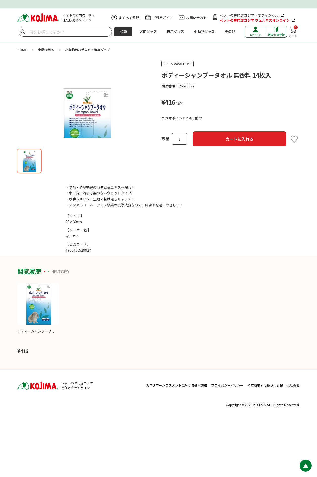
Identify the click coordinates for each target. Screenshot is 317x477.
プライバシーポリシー (227, 444)
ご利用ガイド (162, 17)
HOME (22, 50)
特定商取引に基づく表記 (265, 444)
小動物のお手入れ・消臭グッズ (87, 50)
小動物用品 (46, 50)
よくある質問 (129, 17)
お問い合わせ (196, 17)
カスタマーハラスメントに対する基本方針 (176, 444)
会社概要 (293, 444)
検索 (123, 31)
